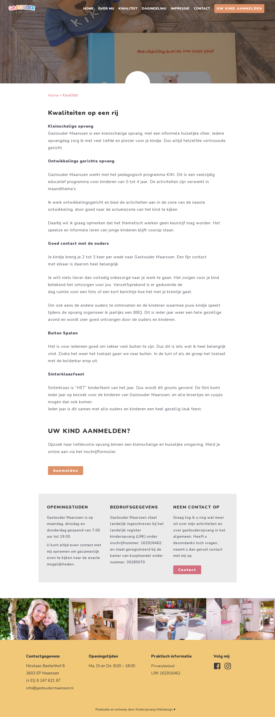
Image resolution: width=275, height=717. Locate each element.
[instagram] (229, 666)
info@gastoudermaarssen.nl (50, 688)
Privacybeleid (163, 666)
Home (53, 95)
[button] (239, 9)
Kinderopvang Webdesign (154, 709)
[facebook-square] (218, 666)
